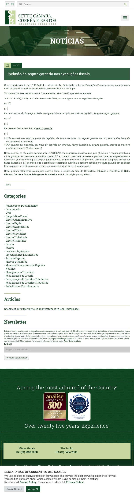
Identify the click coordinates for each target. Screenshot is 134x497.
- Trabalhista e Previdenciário (21, 286)
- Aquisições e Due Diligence (21, 205)
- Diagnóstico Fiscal (15, 216)
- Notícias (10, 268)
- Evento (9, 244)
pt (7, 4)
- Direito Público (13, 230)
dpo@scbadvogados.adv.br (63, 338)
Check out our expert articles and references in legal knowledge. (41, 309)
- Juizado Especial (14, 258)
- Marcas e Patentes (15, 261)
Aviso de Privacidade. (72, 341)
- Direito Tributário (15, 240)
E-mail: (8, 344)
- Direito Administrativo (18, 219)
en (12, 4)
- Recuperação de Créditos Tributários (26, 279)
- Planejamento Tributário (19, 272)
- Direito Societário (15, 233)
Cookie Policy (28, 482)
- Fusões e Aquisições (16, 251)
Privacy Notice (75, 482)
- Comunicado (12, 209)
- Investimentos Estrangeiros (21, 254)
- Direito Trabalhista (16, 237)
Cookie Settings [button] (14, 489)
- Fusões (9, 247)
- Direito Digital (13, 223)
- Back (7, 184)
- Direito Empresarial (16, 226)
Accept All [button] (33, 489)
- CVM (7, 212)
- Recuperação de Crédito (18, 275)
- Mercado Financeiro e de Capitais (24, 265)
